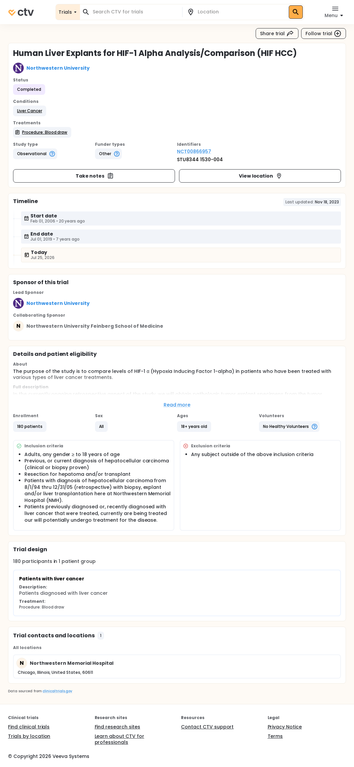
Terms (275, 736)
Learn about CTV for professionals (119, 739)
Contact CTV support (207, 727)
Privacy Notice (285, 727)
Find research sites (117, 727)
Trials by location (29, 736)
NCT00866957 (194, 151)
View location (261, 176)
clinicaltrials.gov (57, 691)
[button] (29, 111)
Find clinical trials (29, 727)
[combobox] (135, 12)
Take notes (95, 176)
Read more (177, 405)
